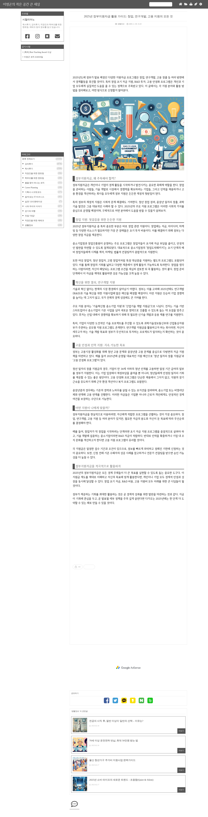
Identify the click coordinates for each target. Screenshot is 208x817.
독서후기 (43, 168)
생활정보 (119, 24)
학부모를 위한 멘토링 (43, 178)
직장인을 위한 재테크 (43, 220)
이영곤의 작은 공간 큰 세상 (21, 4)
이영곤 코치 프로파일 (33, 57)
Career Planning (43, 187)
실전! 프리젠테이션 (43, 201)
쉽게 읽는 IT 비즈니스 (43, 196)
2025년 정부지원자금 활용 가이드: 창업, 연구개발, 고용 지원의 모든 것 (128, 16)
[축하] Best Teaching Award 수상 (37, 52)
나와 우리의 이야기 (43, 206)
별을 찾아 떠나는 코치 (43, 182)
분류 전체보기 (42, 158)
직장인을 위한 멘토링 (43, 173)
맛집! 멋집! (43, 215)
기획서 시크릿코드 (43, 192)
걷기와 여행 (43, 210)
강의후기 (43, 163)
